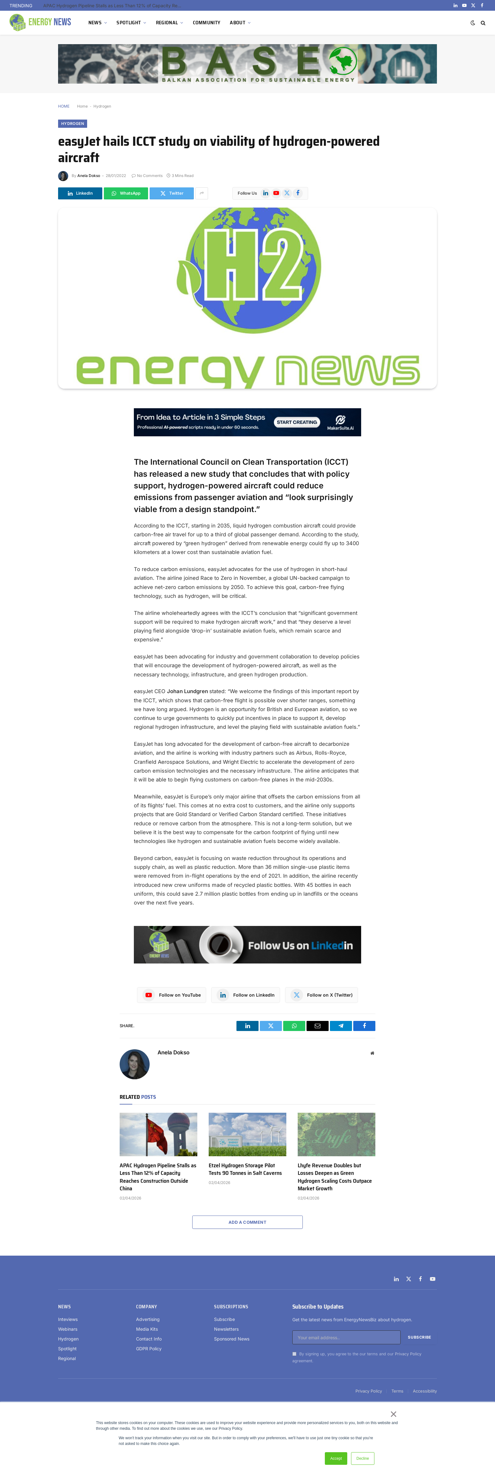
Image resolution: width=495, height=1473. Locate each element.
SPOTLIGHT (128, 23)
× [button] (393, 1414)
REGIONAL (167, 23)
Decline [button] (362, 1458)
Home (82, 106)
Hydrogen (102, 106)
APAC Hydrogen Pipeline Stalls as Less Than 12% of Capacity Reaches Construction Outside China (114, 5)
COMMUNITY (207, 23)
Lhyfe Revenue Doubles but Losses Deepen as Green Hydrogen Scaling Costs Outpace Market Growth (335, 1177)
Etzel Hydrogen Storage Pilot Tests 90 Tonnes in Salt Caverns (245, 1169)
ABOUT (237, 23)
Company (146, 1307)
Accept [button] (336, 1458)
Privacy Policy (408, 1354)
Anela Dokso (88, 175)
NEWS (95, 23)
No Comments (147, 175)
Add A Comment (247, 1222)
